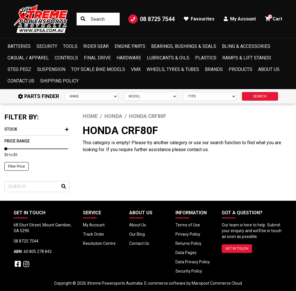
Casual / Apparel (28, 58)
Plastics (206, 58)
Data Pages (186, 252)
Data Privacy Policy (192, 262)
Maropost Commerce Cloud (217, 283)
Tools (70, 46)
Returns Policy (188, 243)
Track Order (93, 234)
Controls (66, 58)
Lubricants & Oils (168, 58)
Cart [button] (273, 18)
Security (46, 46)
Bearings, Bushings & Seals (183, 46)
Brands (214, 69)
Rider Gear (96, 46)
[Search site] (83, 19)
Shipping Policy (59, 81)
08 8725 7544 (151, 19)
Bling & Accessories (246, 46)
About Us (269, 69)
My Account (94, 225)
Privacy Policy (187, 234)
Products (240, 69)
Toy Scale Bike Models (98, 69)
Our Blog (137, 234)
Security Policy (188, 271)
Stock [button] (36, 129)
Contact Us (21, 81)
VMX (136, 69)
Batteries (19, 46)
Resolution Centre (99, 243)
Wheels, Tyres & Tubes (173, 69)
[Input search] (98, 19)
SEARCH (260, 96)
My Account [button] (240, 19)
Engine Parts (129, 46)
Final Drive (97, 58)
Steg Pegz (19, 69)
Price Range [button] (17, 141)
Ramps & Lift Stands (246, 58)
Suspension (51, 69)
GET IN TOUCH (236, 249)
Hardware (128, 58)
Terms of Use (187, 225)
